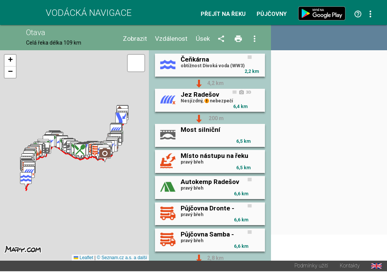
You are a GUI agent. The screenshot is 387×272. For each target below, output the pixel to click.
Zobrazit (135, 39)
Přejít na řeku (223, 14)
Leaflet (83, 258)
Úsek (203, 39)
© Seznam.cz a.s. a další (122, 258)
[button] (26, 180)
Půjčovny (272, 14)
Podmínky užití (311, 266)
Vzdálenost (171, 39)
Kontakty (350, 266)
